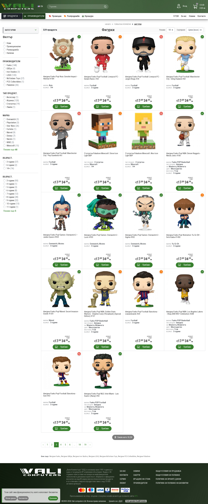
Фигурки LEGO (94, 456)
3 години (12, 162)
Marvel (11, 132)
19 (85, 444)
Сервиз (123, 479)
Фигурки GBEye (66, 456)
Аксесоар (12, 97)
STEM (176, 16)
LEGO (11, 75)
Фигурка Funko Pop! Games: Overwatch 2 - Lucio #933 (101, 236)
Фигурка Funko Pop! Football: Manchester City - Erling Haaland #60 (183, 77)
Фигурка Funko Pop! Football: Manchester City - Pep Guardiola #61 (60, 154)
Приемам (53, 498)
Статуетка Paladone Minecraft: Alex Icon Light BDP (141, 154)
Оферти (136, 475)
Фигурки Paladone (143, 456)
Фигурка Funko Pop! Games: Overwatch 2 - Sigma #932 (142, 236)
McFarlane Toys (15, 78)
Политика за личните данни (168, 479)
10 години (13, 203)
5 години (12, 187)
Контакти (201, 16)
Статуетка (13, 103)
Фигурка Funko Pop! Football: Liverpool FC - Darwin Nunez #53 (101, 77)
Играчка (13, 100)
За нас (184, 16)
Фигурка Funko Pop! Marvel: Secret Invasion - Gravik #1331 (61, 312)
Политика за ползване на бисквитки (172, 483)
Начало (108, 24)
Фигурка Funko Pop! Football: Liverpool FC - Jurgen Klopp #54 (142, 77)
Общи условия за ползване (168, 475)
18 (80, 444)
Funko (12, 65)
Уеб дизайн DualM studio (136, 501)
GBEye (11, 68)
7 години (12, 193)
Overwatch (13, 119)
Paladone (13, 85)
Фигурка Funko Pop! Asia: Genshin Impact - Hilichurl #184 (60, 77)
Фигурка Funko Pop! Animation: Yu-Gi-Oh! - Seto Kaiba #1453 (183, 236)
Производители (140, 483)
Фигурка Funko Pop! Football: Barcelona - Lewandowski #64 (141, 312)
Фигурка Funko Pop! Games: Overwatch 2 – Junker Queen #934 (60, 236)
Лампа (11, 107)
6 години (12, 165)
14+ (10, 168)
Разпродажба (13, 49)
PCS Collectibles (15, 81)
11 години (12, 207)
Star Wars (13, 126)
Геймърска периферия (122, 24)
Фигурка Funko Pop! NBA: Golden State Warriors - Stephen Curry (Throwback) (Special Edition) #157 (102, 313)
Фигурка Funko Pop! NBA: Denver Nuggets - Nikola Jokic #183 (183, 154)
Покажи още (10, 149)
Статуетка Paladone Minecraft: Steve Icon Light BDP (101, 154)
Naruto (11, 139)
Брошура (87, 16)
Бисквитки (23, 498)
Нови (9, 43)
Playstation (13, 122)
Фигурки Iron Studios (80, 456)
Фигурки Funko (54, 456)
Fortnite (11, 129)
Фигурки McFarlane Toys (108, 456)
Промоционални (14, 46)
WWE (10, 142)
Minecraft (13, 145)
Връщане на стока (141, 479)
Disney (11, 135)
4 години (12, 184)
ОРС (136, 496)
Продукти (11, 16)
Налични (10, 53)
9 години (12, 200)
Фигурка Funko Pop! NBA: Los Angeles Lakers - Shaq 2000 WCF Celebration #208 (184, 312)
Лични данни (10, 498)
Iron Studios (13, 72)
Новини (192, 16)
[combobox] (78, 6)
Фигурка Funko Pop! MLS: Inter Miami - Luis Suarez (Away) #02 (101, 394)
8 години (12, 197)
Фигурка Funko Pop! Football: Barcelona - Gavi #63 (59, 394)
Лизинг (123, 483)
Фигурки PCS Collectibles (127, 456)
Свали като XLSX (123, 437)
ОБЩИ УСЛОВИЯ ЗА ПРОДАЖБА (168, 471)
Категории (21, 30)
